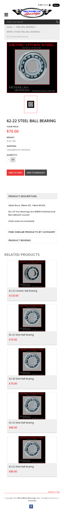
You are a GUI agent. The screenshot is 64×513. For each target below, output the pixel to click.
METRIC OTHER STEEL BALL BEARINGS (23, 31)
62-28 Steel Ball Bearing (21, 378)
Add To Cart (45, 297)
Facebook (31, 506)
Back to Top (54, 491)
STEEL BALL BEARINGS (25, 27)
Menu (56, 5)
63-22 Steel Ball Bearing (21, 466)
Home (9, 27)
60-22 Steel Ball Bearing (21, 334)
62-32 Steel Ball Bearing (21, 422)
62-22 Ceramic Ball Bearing (23, 290)
